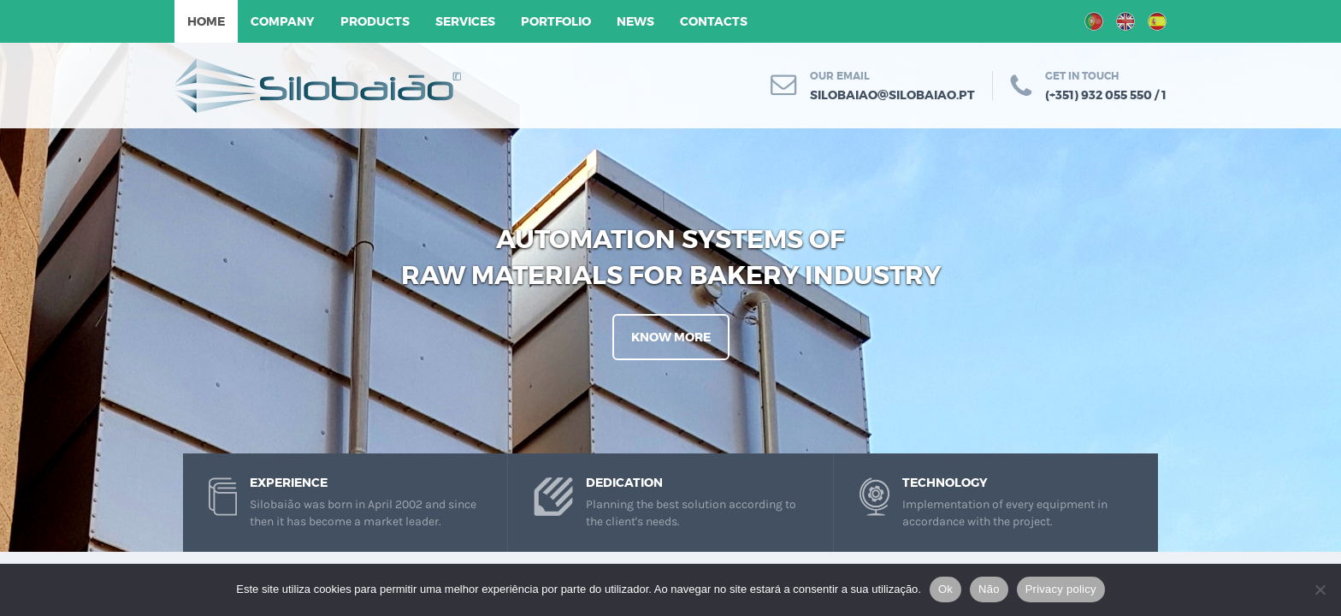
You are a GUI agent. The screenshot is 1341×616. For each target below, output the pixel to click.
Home (206, 21)
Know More (671, 337)
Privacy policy (1060, 589)
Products (375, 21)
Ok (945, 589)
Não (989, 589)
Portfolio (556, 21)
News (635, 21)
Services (465, 21)
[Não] (1319, 589)
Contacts (713, 21)
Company (283, 21)
